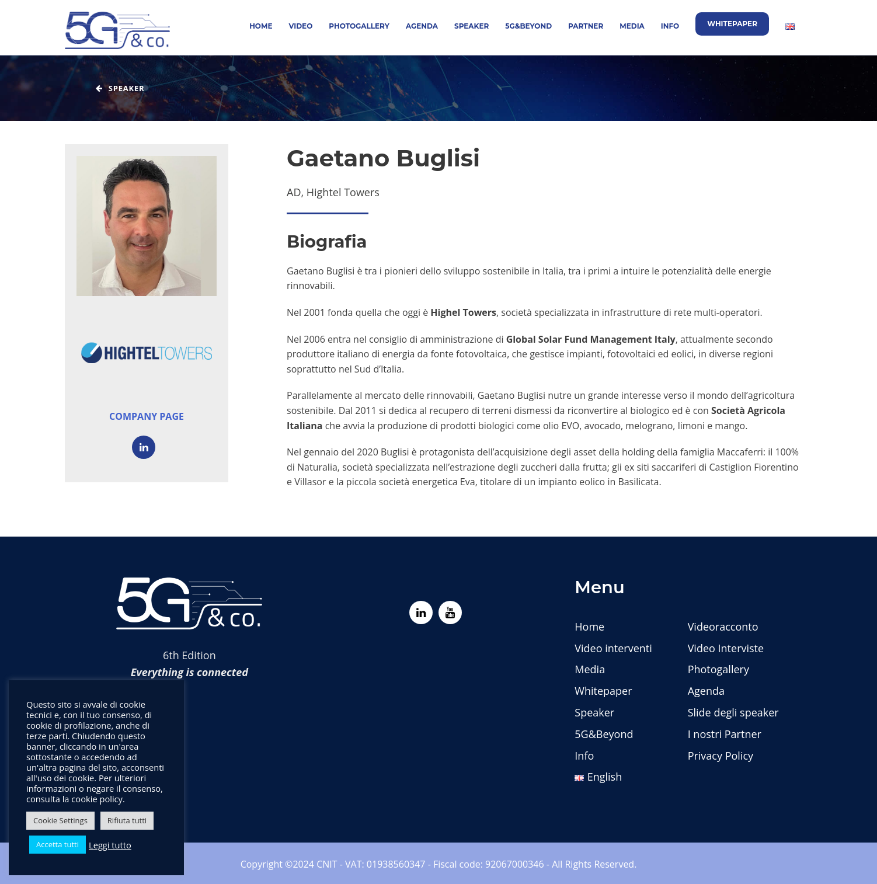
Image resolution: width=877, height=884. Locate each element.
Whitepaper (732, 23)
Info (670, 26)
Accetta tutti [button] (57, 844)
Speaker (471, 26)
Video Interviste (726, 648)
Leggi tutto (110, 845)
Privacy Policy (720, 756)
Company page (146, 416)
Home (260, 26)
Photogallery (359, 26)
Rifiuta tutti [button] (127, 820)
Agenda (422, 26)
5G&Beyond (528, 26)
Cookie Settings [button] (60, 820)
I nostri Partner (724, 734)
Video (301, 26)
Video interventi (613, 648)
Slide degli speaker (733, 712)
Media (632, 26)
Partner (585, 26)
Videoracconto (723, 627)
